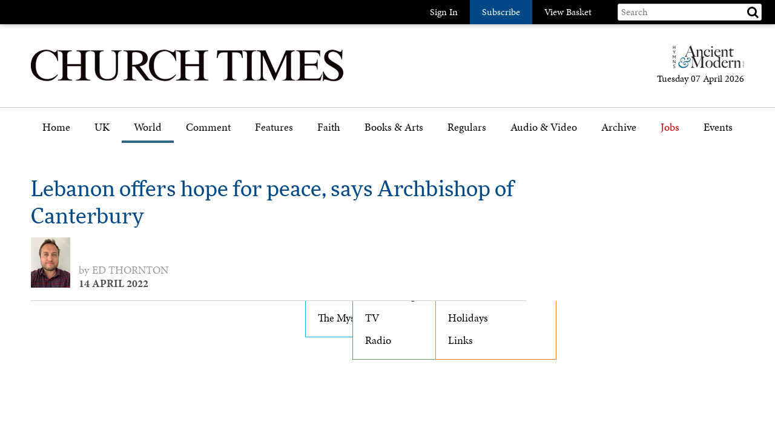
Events (718, 127)
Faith (328, 127)
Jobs (670, 127)
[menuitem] (56, 132)
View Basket (568, 12)
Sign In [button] (444, 12)
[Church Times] (187, 80)
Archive (618, 127)
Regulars (466, 127)
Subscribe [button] (501, 12)
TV (372, 318)
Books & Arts (393, 127)
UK (102, 127)
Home (56, 127)
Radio (378, 340)
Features (274, 127)
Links (460, 340)
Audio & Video (543, 127)
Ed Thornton (130, 270)
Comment (208, 127)
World (148, 127)
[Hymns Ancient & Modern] (704, 62)
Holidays (468, 318)
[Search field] (690, 12)
